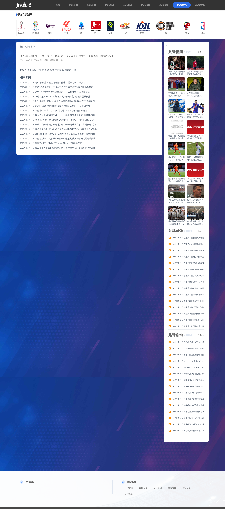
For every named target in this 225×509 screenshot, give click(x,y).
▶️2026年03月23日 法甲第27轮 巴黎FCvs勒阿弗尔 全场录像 (186, 288)
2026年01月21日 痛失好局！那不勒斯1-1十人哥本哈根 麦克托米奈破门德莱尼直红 (57, 115)
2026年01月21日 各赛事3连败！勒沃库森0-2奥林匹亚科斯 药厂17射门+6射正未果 (57, 120)
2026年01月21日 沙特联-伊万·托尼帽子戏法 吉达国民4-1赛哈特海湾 (51, 143)
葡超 (46, 70)
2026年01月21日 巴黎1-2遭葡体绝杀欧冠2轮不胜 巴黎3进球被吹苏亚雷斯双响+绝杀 (58, 124)
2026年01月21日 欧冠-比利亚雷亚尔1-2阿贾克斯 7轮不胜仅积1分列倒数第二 (55, 110)
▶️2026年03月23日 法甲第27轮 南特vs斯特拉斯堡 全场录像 (186, 238)
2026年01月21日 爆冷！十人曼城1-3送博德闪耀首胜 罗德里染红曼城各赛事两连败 (57, 148)
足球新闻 (109, 5)
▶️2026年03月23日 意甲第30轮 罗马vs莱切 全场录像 (186, 276)
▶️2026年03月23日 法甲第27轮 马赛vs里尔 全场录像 (186, 282)
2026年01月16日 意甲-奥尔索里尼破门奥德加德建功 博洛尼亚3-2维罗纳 (53, 82)
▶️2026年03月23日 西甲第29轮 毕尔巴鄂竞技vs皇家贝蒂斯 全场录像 (186, 263)
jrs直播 (24, 5)
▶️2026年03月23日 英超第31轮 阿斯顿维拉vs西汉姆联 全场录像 (186, 314)
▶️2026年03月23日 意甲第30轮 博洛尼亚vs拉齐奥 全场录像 (186, 320)
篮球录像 (186, 488)
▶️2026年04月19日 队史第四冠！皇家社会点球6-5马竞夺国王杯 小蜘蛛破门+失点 (186, 418)
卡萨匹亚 (59, 70)
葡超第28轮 (70, 70)
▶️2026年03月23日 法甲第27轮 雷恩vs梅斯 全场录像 (186, 295)
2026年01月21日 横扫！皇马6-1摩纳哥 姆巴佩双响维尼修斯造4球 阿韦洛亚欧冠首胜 (58, 129)
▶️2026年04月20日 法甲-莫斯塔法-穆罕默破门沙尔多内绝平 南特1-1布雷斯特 (186, 393)
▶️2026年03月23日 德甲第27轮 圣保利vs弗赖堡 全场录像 (186, 269)
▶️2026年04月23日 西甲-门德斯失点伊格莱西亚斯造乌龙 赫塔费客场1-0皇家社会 (186, 355)
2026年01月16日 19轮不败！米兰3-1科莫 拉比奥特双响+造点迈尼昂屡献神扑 (55, 96)
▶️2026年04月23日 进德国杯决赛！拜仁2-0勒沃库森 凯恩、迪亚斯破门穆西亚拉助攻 (186, 348)
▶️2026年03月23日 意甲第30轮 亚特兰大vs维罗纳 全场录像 (186, 326)
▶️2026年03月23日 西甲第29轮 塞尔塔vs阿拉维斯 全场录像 (186, 301)
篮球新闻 (127, 5)
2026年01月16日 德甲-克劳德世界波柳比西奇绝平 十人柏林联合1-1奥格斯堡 (55, 92)
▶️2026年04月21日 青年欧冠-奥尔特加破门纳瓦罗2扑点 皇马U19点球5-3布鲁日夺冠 (186, 374)
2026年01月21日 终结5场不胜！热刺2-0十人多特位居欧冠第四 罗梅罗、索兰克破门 (58, 134)
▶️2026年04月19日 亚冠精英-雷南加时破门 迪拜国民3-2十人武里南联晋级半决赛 (186, 431)
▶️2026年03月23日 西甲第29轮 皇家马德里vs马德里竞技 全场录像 (186, 244)
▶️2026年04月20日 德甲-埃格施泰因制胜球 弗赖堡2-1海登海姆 (186, 412)
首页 (57, 5)
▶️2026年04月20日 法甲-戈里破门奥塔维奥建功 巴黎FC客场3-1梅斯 (186, 399)
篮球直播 (91, 5)
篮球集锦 (200, 5)
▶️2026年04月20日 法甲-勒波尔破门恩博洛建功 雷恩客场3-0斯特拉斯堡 (186, 405)
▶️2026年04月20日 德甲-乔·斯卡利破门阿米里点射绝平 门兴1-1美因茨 (186, 380)
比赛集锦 (31, 70)
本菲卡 (40, 70)
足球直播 (73, 5)
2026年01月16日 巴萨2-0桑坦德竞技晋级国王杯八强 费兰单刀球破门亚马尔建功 (56, 87)
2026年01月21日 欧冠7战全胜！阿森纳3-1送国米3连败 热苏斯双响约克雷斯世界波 (57, 138)
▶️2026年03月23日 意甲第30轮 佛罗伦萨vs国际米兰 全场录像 (186, 257)
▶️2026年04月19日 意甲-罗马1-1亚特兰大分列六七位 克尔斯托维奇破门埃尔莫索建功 (186, 424)
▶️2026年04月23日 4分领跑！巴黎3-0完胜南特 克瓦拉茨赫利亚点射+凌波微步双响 (186, 367)
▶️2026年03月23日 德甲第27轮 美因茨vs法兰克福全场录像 (186, 307)
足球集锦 (182, 5)
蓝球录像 (163, 5)
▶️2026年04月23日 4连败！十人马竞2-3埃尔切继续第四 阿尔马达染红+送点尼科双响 (186, 361)
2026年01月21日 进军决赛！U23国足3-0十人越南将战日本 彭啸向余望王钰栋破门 (57, 101)
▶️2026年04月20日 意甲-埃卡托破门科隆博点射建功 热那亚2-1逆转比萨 (186, 386)
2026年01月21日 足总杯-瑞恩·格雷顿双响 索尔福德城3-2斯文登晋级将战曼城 (55, 106)
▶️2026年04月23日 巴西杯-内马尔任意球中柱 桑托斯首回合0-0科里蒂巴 (186, 342)
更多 (200, 52)
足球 (52, 70)
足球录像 (145, 5)
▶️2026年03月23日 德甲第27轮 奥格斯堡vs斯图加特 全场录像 (186, 250)
